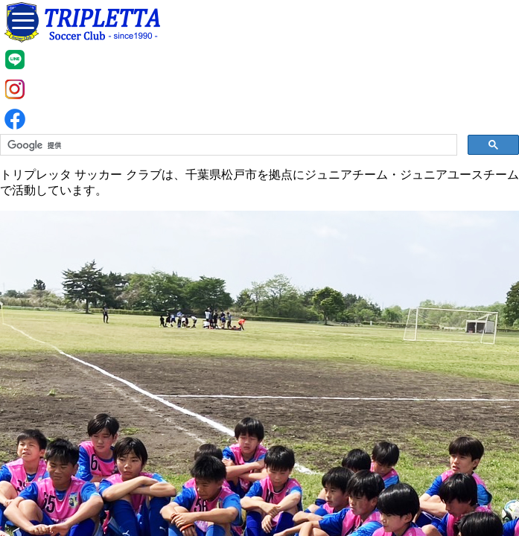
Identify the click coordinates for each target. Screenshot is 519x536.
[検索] (227, 145)
